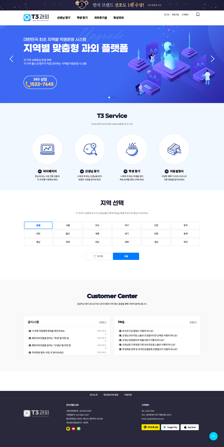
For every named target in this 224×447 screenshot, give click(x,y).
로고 (36, 18)
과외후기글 (100, 18)
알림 (198, 14)
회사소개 (93, 394)
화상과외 (118, 18)
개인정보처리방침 (110, 394)
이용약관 (128, 394)
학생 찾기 (82, 18)
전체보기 (102, 322)
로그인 (166, 14)
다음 (126, 256)
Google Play (172, 427)
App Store (192, 427)
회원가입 (175, 14)
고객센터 (185, 14)
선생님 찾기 (63, 18)
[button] (212, 59)
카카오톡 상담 (152, 427)
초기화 (100, 256)
